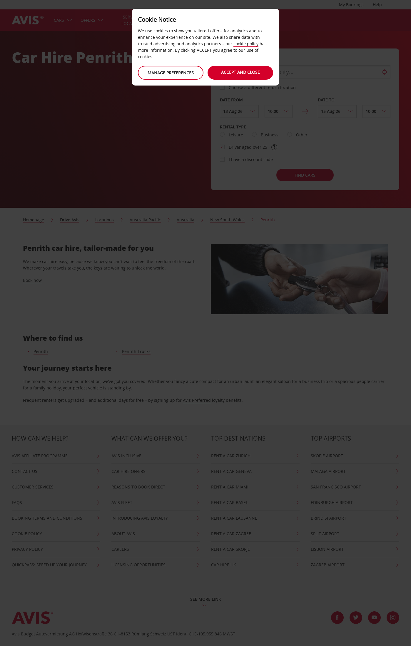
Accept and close (240, 72)
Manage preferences (170, 73)
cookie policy (245, 43)
